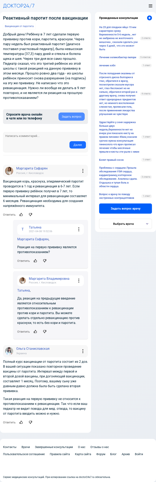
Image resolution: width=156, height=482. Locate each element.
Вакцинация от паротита (19, 26)
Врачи (26, 447)
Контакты (9, 447)
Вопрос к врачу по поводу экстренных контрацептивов (116, 196)
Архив (126, 454)
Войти (139, 454)
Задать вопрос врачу (126, 208)
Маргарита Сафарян (33, 239)
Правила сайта (60, 454)
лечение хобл (107, 65)
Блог (113, 454)
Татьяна (23, 290)
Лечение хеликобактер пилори (117, 57)
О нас (81, 447)
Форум (100, 454)
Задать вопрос (71, 116)
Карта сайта (83, 454)
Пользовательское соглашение (24, 454)
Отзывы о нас (99, 447)
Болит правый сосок (111, 159)
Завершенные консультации (54, 447)
